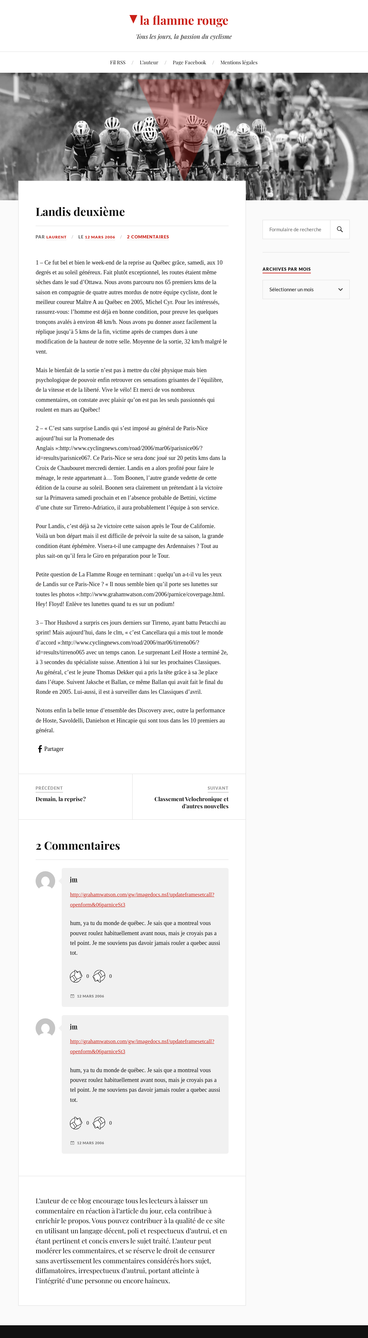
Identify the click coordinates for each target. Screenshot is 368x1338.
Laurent (57, 236)
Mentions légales (239, 62)
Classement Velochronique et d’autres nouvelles (191, 802)
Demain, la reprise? (61, 798)
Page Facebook (189, 62)
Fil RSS (117, 62)
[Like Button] (76, 975)
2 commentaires (153, 236)
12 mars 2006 (103, 236)
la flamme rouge (184, 19)
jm (73, 879)
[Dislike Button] (99, 975)
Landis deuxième (92, 210)
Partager (53, 749)
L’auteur (149, 62)
